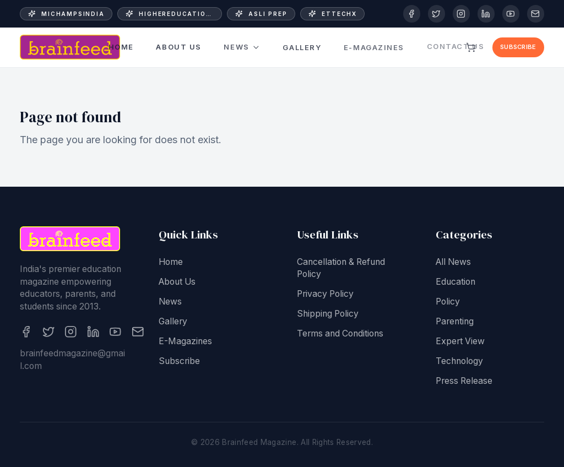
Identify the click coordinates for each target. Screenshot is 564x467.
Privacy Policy (325, 295)
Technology (459, 361)
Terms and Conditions (340, 334)
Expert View (460, 341)
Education (455, 282)
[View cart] (471, 47)
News (242, 46)
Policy (448, 302)
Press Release (464, 381)
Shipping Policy (328, 314)
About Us (178, 47)
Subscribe (518, 47)
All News (453, 262)
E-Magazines (374, 41)
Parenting (455, 322)
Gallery (302, 44)
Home (121, 47)
